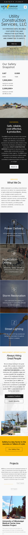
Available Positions (14, 396)
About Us (14, 167)
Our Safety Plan (14, 449)
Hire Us (14, 44)
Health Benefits (14, 401)
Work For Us (14, 49)
